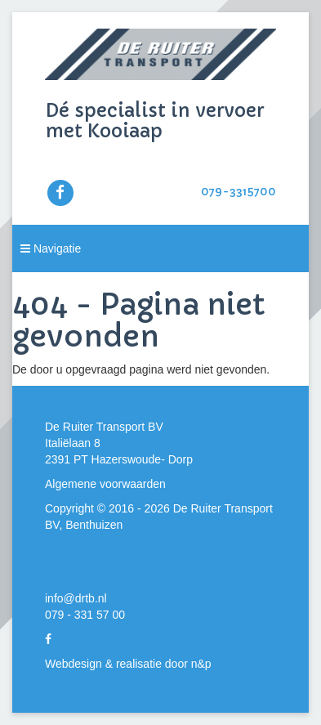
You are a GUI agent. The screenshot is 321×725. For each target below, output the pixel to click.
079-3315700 (238, 191)
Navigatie (50, 248)
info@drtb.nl (76, 598)
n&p (201, 663)
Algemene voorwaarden (105, 483)
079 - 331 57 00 (85, 614)
